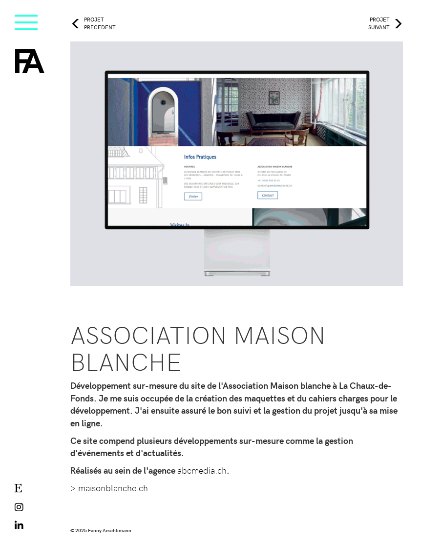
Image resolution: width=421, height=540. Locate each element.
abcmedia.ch (202, 470)
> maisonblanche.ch (109, 487)
